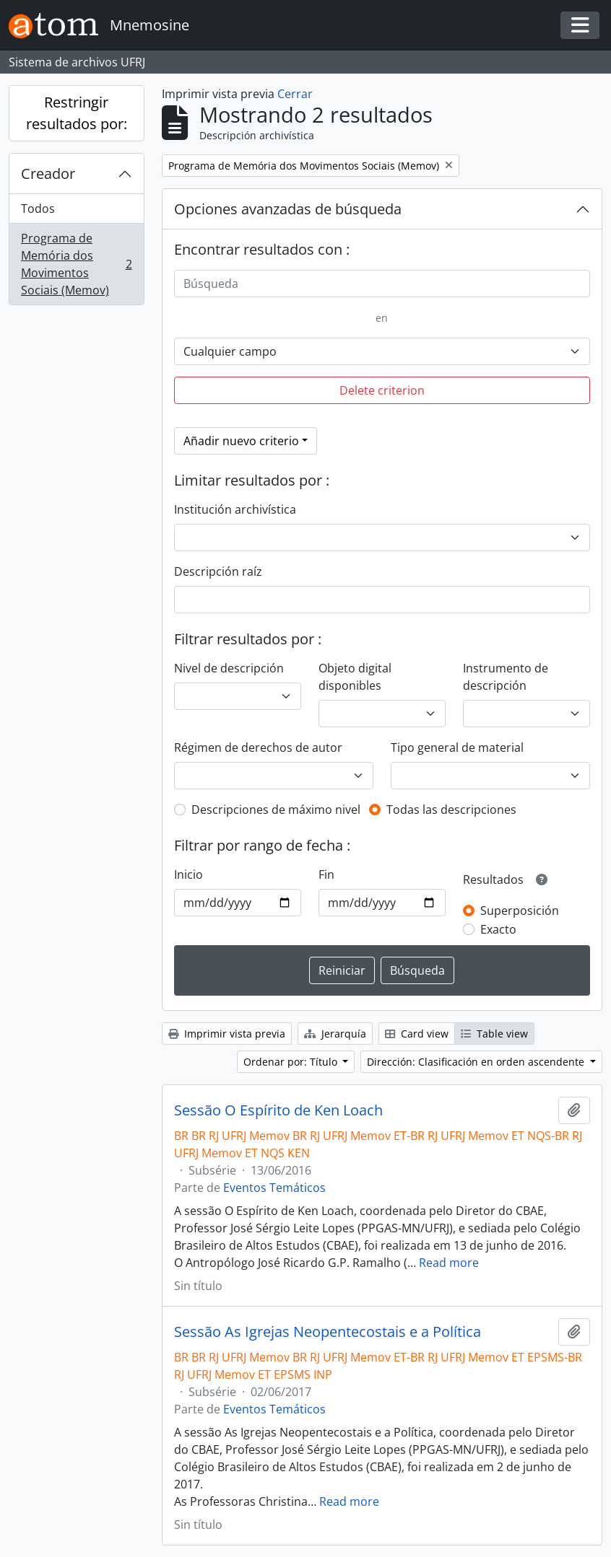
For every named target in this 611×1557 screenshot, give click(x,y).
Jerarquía (335, 1033)
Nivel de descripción (229, 668)
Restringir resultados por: (76, 112)
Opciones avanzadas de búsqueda (288, 209)
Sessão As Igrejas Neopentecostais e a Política (327, 1332)
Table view (494, 1033)
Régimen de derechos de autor (258, 747)
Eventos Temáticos (274, 1188)
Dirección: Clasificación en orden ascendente (477, 1062)
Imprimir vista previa (226, 1033)
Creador (48, 173)
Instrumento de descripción (505, 676)
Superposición (519, 910)
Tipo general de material (457, 747)
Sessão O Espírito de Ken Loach (278, 1110)
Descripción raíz (218, 571)
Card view (416, 1033)
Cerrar (295, 94)
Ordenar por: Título (291, 1062)
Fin (326, 874)
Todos (38, 208)
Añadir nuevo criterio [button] (241, 441)
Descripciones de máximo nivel (275, 809)
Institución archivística (235, 509)
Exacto (498, 929)
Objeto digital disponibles (354, 676)
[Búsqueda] (382, 283)
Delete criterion (382, 390)
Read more (449, 1263)
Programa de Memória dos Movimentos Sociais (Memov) (76, 264)
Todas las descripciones (451, 809)
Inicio (188, 874)
